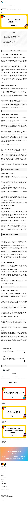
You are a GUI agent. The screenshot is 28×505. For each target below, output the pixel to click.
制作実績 (2, 475)
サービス (2, 473)
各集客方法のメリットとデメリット (9, 43)
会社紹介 (2, 479)
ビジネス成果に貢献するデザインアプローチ (10, 41)
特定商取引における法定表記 (5, 489)
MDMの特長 (3, 471)
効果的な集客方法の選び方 (7, 45)
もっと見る (14, 45)
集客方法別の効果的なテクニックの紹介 (8, 42)
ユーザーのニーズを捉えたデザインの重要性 (10, 40)
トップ (2, 5)
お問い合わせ (3, 483)
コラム (5, 5)
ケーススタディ (3, 477)
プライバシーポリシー (4, 486)
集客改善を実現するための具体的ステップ (10, 37)
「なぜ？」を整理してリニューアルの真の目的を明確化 (11, 36)
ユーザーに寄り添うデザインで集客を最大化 (9, 38)
